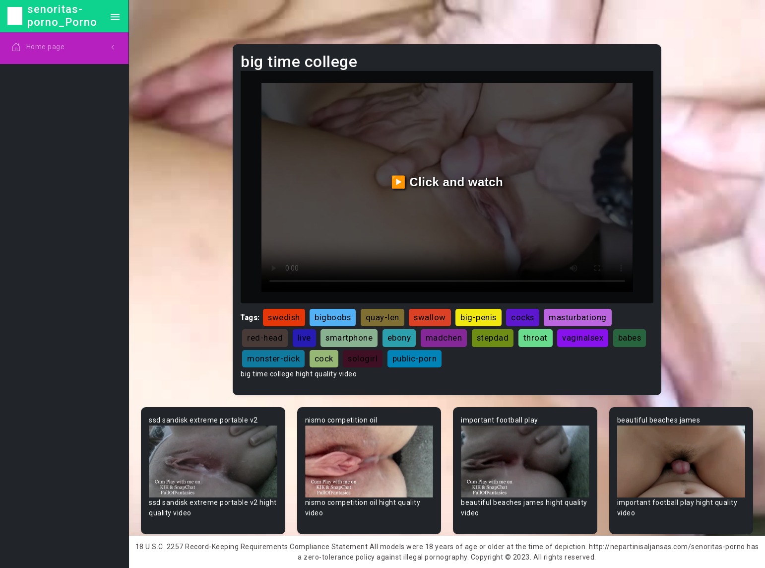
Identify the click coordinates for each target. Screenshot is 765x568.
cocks (522, 317)
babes (629, 338)
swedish (284, 317)
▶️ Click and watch (447, 182)
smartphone (349, 338)
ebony (399, 338)
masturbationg (578, 317)
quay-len (382, 317)
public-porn (414, 358)
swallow (430, 317)
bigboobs (333, 317)
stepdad (493, 338)
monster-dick (273, 358)
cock (324, 358)
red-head (265, 338)
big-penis (478, 317)
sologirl (363, 358)
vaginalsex (582, 338)
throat (535, 338)
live (304, 338)
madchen (444, 338)
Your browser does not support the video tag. (213, 461)
